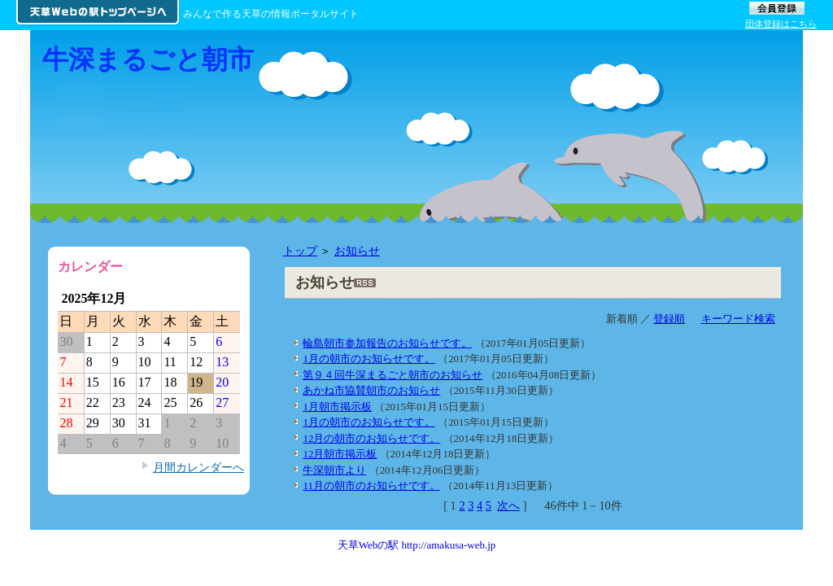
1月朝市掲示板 (337, 406)
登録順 (669, 319)
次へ (508, 505)
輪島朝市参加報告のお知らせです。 (387, 343)
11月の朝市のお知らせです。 (371, 485)
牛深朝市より (334, 470)
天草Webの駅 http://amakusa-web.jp (417, 545)
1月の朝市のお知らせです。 (368, 358)
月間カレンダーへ (198, 467)
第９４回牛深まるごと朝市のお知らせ (392, 375)
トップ (300, 250)
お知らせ (357, 250)
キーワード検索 (738, 319)
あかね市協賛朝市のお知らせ (371, 390)
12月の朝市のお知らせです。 (371, 438)
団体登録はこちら (781, 23)
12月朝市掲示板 (340, 454)
